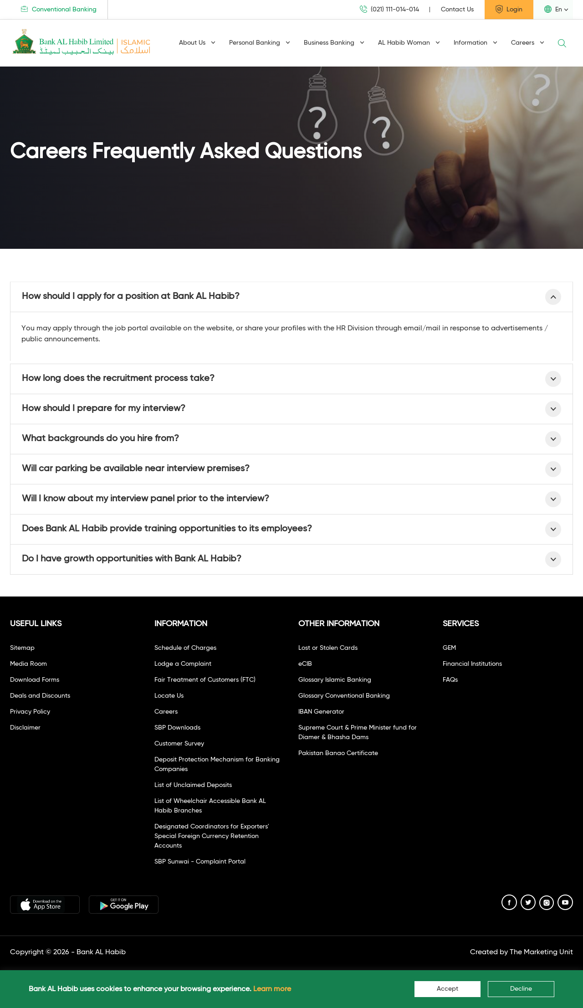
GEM (449, 648)
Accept (447, 989)
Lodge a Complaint (182, 664)
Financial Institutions (472, 664)
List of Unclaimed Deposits (193, 785)
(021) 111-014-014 (389, 9)
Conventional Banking (59, 9)
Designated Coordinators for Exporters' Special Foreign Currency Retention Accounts (211, 836)
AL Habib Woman (409, 43)
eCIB (305, 664)
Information (475, 43)
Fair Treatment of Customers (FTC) (205, 680)
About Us (197, 43)
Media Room (28, 664)
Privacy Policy (30, 712)
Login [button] (509, 9)
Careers (527, 43)
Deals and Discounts (40, 696)
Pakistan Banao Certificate (338, 753)
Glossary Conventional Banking (344, 696)
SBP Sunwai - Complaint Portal (199, 862)
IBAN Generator (321, 712)
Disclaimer (25, 728)
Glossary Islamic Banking (334, 680)
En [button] (553, 9)
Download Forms (34, 680)
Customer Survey (179, 744)
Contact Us (457, 9)
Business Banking (334, 43)
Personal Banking (259, 43)
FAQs (450, 680)
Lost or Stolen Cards (328, 648)
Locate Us (169, 696)
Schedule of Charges (185, 648)
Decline (521, 989)
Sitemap (22, 648)
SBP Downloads (177, 728)
